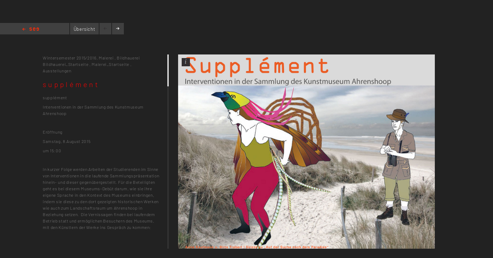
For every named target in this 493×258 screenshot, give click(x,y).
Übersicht (85, 29)
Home (30, 29)
